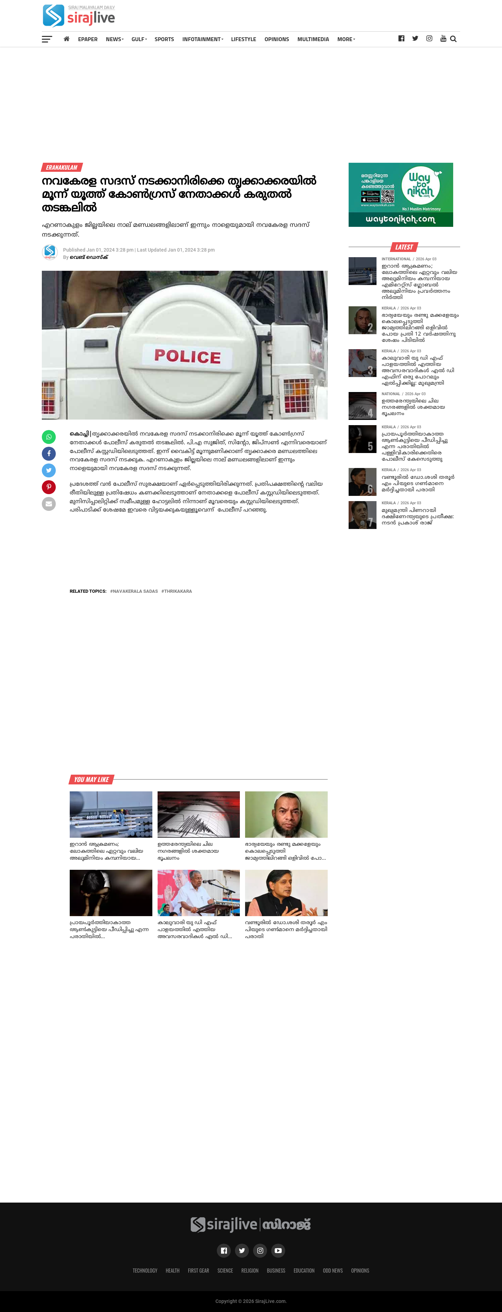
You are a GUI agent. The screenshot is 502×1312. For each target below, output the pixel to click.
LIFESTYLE (243, 39)
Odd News (333, 1270)
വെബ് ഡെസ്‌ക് (89, 258)
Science (225, 1270)
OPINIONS (277, 39)
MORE (344, 39)
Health (173, 1270)
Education (304, 1270)
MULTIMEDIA (313, 39)
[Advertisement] (332, 18)
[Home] (66, 38)
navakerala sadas (135, 591)
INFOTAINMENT (201, 39)
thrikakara (178, 591)
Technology (145, 1270)
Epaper (88, 39)
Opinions (360, 1270)
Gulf (137, 39)
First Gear (198, 1270)
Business (276, 1270)
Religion (249, 1270)
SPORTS (164, 39)
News (113, 39)
